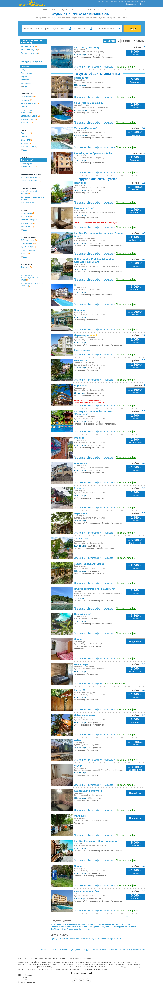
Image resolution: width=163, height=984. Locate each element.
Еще (126, 916)
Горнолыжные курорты (113, 10)
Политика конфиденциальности (132, 950)
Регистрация (131, 4)
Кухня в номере (29, 167)
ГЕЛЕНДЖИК (63, 10)
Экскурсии (26, 216)
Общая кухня (28, 163)
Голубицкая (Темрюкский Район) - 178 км (84, 939)
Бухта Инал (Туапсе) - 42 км (62, 924)
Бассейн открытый (30, 177)
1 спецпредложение (82, 350)
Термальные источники (133, 10)
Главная (43, 950)
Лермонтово (26, 73)
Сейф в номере (29, 240)
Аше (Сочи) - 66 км (99, 924)
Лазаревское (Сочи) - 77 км (118, 924)
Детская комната (29, 202)
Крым (100, 10)
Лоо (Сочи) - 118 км (58, 929)
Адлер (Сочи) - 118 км (59, 939)
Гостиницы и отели (30, 53)
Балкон (25, 253)
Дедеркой (25, 80)
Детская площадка (30, 116)
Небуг (23, 69)
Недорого (26, 100)
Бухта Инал (26, 83)
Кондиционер (28, 96)
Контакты (53, 950)
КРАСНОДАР (90, 10)
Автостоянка (27, 213)
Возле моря (27, 122)
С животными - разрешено (27, 111)
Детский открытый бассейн (29, 192)
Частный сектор (29, 46)
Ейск (81, 10)
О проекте (113, 950)
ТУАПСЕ (73, 10)
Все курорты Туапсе (31, 61)
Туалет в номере (29, 250)
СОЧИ (45, 10)
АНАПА (53, 10)
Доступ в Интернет (30, 220)
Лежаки (25, 136)
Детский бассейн (29, 146)
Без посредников (29, 119)
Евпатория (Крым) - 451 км (111, 939)
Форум (86, 950)
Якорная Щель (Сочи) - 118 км (78, 929)
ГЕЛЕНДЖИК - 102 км (79, 927)
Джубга (24, 76)
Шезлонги (26, 140)
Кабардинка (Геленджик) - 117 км (102, 927)
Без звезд (26, 267)
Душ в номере (28, 247)
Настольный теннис (31, 180)
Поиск (132, 28)
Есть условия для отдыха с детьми (32, 198)
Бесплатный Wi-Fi (30, 103)
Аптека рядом (28, 223)
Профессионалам (99, 950)
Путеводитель (75, 950)
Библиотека (27, 226)
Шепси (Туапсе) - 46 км (82, 924)
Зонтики (26, 143)
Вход (142, 4)
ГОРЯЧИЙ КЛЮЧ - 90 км (60, 927)
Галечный (26, 133)
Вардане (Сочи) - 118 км (126, 927)
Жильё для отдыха (30, 49)
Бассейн (25, 107)
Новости (63, 950)
